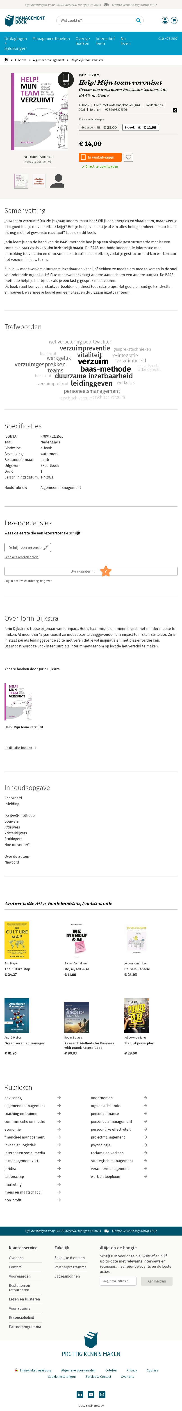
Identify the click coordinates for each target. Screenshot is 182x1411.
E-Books (20, 60)
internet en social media (33, 1153)
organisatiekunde (119, 1106)
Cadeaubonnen (67, 1276)
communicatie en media (33, 1121)
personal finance (119, 1114)
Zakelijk (62, 1247)
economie (33, 1129)
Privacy (132, 1370)
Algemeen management (48, 60)
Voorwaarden (20, 1276)
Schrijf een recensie (25, 547)
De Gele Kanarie (137, 969)
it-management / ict (33, 1161)
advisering (33, 1098)
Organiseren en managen (25, 1043)
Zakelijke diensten (70, 1258)
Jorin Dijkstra (89, 75)
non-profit (33, 1200)
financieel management (33, 1137)
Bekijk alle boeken (18, 748)
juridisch (33, 1169)
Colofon (111, 1370)
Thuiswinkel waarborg (33, 1370)
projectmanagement (119, 1137)
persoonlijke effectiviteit (119, 1129)
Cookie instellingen (62, 1377)
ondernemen (119, 1098)
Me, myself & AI (76, 969)
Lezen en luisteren (24, 1299)
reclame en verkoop (119, 1153)
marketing (33, 1184)
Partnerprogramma (25, 1327)
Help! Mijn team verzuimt (87, 60)
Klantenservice (23, 1247)
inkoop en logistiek (33, 1145)
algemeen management (33, 1106)
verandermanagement (119, 1169)
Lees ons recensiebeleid (22, 557)
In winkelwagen (101, 157)
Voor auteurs (19, 1308)
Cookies (152, 1370)
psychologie (119, 1145)
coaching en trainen (33, 1114)
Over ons (16, 1258)
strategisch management (119, 1161)
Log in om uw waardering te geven (28, 581)
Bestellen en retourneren (19, 1287)
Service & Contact (98, 1377)
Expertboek (50, 465)
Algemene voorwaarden (78, 1370)
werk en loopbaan (119, 1176)
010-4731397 (167, 38)
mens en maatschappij (33, 1192)
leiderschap (33, 1176)
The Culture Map (17, 969)
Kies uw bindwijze (91, 119)
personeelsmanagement (119, 1121)
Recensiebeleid (21, 1318)
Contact (15, 1267)
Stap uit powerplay (139, 1043)
